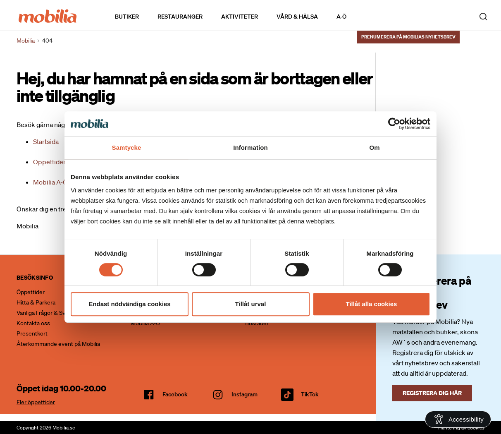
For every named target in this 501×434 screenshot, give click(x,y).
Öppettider (49, 162)
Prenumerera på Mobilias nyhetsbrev (408, 36)
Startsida (46, 141)
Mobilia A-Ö (50, 182)
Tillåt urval (250, 303)
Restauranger (180, 16)
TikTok (310, 394)
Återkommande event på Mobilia (58, 344)
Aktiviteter (239, 16)
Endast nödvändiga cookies (129, 303)
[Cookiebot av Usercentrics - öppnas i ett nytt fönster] (394, 123)
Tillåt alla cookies (371, 303)
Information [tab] (250, 147)
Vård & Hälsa (297, 16)
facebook (175, 394)
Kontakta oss (33, 323)
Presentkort (32, 333)
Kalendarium (370, 16)
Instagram (244, 394)
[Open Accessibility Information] (458, 419)
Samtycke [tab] (126, 147)
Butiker (127, 16)
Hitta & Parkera (36, 302)
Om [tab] (374, 147)
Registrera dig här (432, 393)
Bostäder (257, 323)
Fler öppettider (36, 402)
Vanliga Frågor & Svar (43, 313)
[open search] (483, 16)
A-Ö (341, 16)
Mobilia (26, 40)
